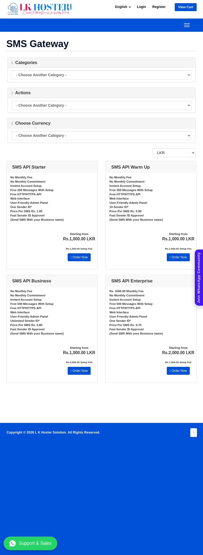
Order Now (79, 257)
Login (141, 7)
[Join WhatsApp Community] (199, 277)
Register (158, 7)
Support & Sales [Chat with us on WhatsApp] (30, 543)
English (123, 7)
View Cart (185, 7)
